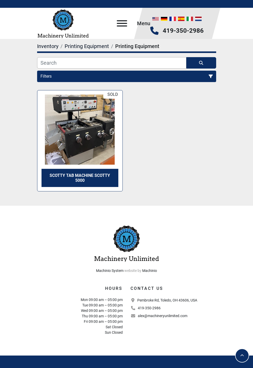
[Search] (111, 63)
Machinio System (110, 271)
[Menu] (122, 23)
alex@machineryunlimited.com (162, 316)
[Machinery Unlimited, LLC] (127, 243)
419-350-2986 (183, 30)
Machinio (149, 271)
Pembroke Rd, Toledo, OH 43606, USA (167, 300)
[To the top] (242, 356)
